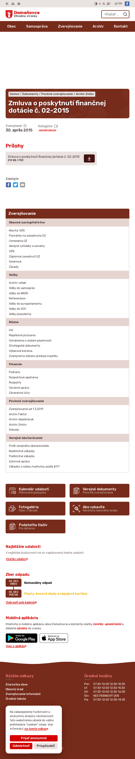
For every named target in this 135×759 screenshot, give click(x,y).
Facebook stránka (18, 700)
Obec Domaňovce (40, 723)
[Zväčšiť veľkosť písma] (108, 3)
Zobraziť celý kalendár (21, 550)
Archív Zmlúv (47, 78)
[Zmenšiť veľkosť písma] (100, 3)
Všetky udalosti (17, 507)
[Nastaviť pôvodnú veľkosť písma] (104, 3)
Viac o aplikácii (16, 594)
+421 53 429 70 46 (19, 692)
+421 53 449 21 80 (19, 688)
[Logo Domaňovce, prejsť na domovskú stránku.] (23, 14)
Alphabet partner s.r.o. (57, 720)
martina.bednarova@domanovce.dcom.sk (34, 696)
